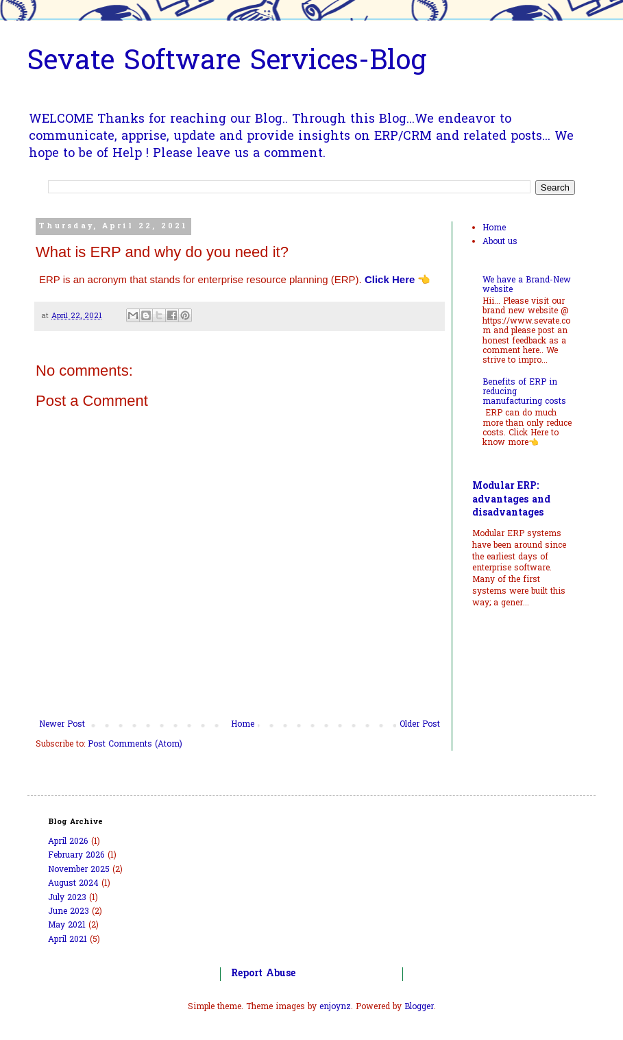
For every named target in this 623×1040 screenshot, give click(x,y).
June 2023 (68, 912)
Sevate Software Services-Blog (226, 63)
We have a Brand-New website (526, 285)
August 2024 (73, 884)
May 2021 (67, 925)
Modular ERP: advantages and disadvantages (511, 499)
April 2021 (67, 940)
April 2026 (68, 842)
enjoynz (335, 1007)
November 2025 (79, 870)
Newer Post (62, 724)
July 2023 (67, 898)
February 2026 (76, 855)
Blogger (419, 1007)
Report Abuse (263, 974)
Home (242, 724)
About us (499, 242)
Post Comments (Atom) (135, 744)
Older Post (420, 724)
